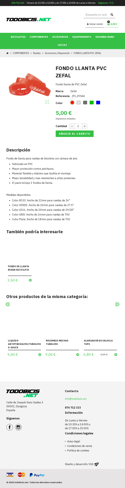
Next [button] (117, 304)
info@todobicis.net (76, 398)
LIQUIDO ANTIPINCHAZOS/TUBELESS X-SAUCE (24, 344)
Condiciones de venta (79, 446)
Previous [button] (8, 304)
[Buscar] (99, 14)
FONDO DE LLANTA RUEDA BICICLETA (18, 268)
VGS (91, 464)
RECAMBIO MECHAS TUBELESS (57, 342)
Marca (59, 91)
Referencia (62, 96)
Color (59, 103)
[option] (24, 331)
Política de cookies (78, 450)
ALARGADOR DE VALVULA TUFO (98, 342)
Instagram (21, 425)
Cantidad (61, 126)
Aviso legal (73, 441)
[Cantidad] (78, 126)
